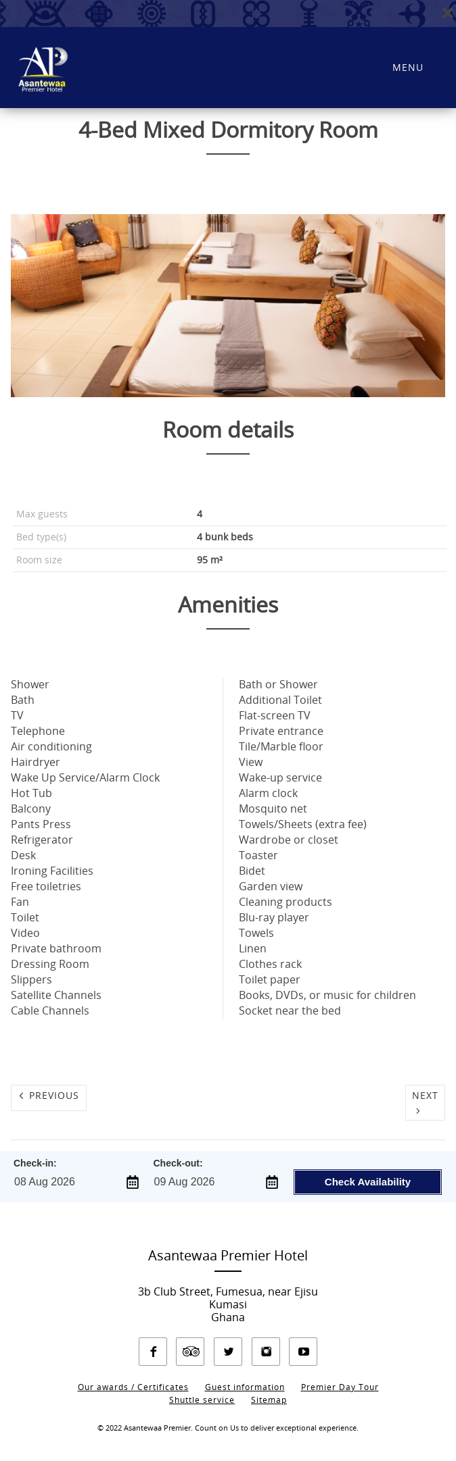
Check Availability (368, 1181)
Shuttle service (202, 1400)
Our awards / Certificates (133, 1387)
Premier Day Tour (340, 1387)
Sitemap (269, 1400)
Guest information (245, 1387)
